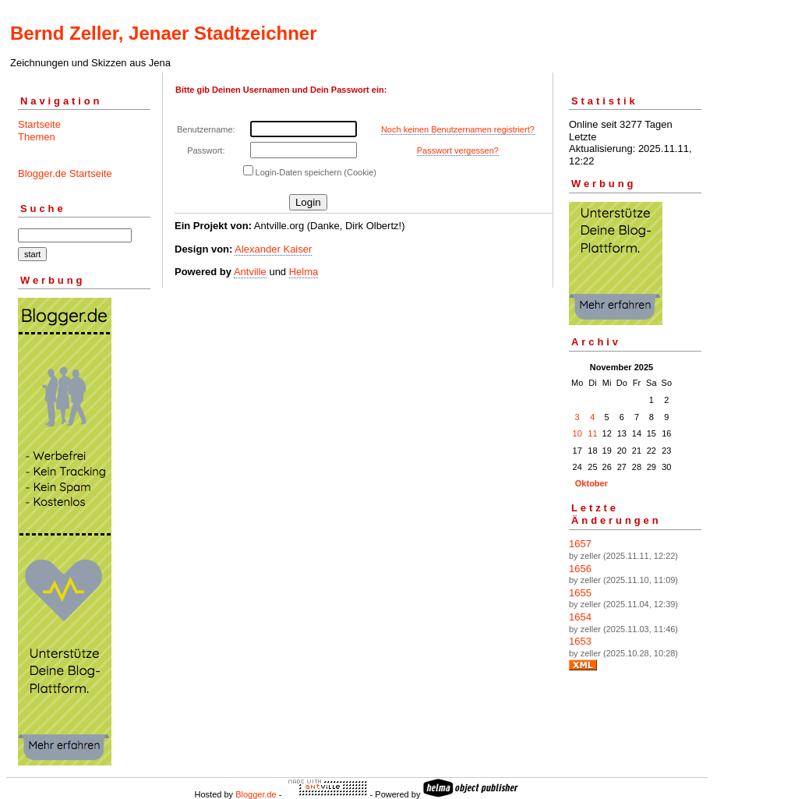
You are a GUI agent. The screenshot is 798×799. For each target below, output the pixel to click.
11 (592, 433)
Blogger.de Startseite (65, 173)
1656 (580, 569)
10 (577, 433)
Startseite (39, 124)
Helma (304, 272)
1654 (580, 617)
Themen (36, 137)
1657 (580, 544)
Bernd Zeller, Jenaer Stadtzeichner (163, 33)
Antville (250, 272)
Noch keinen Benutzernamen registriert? (458, 129)
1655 (580, 593)
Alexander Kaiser (273, 249)
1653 (580, 641)
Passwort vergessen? (458, 150)
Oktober (591, 483)
